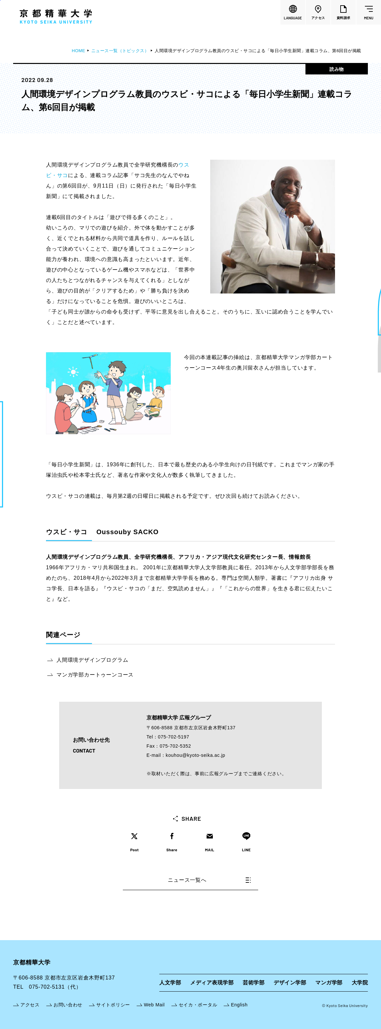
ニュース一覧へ (209, 880)
